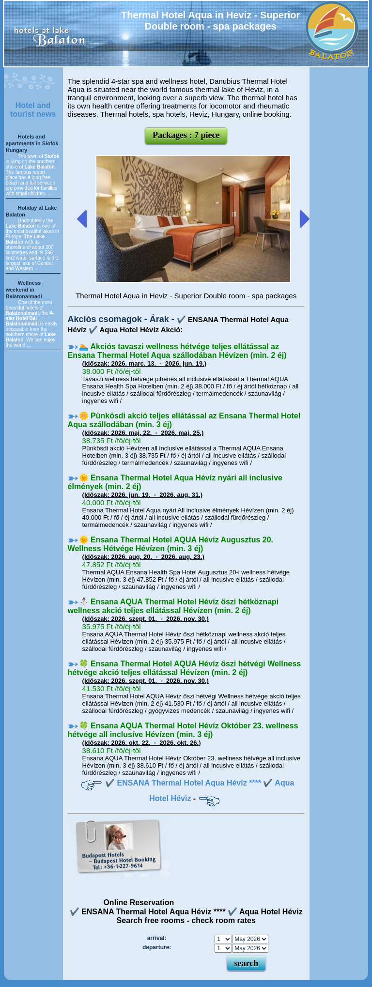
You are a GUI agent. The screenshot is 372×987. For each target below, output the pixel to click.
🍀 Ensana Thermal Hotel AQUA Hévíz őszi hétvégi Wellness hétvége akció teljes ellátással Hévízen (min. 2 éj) (184, 668)
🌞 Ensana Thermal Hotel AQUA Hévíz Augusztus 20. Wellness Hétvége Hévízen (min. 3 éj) (170, 544)
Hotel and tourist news (33, 109)
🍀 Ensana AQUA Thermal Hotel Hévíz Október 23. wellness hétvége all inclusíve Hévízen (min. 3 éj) (183, 730)
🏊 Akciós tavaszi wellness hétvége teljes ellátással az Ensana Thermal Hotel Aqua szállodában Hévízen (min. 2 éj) (177, 350)
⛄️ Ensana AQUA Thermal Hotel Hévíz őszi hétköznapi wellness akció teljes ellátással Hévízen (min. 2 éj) (173, 606)
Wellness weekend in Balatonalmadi (24, 289)
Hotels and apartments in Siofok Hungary (32, 143)
